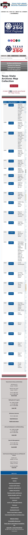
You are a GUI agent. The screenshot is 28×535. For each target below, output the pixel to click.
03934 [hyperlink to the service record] (11, 283)
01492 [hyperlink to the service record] (11, 353)
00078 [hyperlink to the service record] (11, 212)
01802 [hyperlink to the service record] (11, 343)
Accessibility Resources (14, 521)
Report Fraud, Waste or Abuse (14, 512)
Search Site (3, 55)
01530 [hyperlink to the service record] (11, 293)
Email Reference (14, 418)
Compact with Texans (14, 485)
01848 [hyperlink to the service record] (11, 333)
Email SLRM (14, 447)
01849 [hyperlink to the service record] (11, 323)
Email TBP (14, 408)
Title (20, 102)
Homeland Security (14, 510)
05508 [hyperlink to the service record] (11, 161)
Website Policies (14, 518)
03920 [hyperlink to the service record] (11, 273)
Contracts (14, 500)
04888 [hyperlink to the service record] (11, 193)
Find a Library (23, 55)
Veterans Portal (15, 507)
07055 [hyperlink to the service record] (11, 303)
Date (5, 102)
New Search (14, 85)
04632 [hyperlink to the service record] (11, 313)
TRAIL (9, 55)
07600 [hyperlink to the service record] (11, 169)
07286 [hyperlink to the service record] (11, 123)
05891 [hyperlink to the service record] (11, 151)
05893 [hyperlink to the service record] (11, 133)
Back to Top (14, 473)
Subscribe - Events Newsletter (14, 527)
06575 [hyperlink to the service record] (11, 202)
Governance (14, 13)
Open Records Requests (15, 483)
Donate (24, 11)
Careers (15, 480)
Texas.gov (14, 505)
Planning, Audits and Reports (14, 493)
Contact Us (4, 11)
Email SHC (14, 467)
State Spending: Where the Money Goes (14, 514)
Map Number (12, 102)
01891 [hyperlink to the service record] (11, 242)
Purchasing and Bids (15, 498)
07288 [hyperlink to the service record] (11, 105)
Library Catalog (14, 55)
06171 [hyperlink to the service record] (11, 183)
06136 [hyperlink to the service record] (11, 222)
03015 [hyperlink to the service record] (11, 263)
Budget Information (15, 490)
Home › (4, 73)
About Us (18, 11)
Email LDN (14, 435)
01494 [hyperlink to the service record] (11, 363)
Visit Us (11, 11)
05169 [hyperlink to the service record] (11, 175)
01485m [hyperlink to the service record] (11, 232)
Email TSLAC (14, 395)
